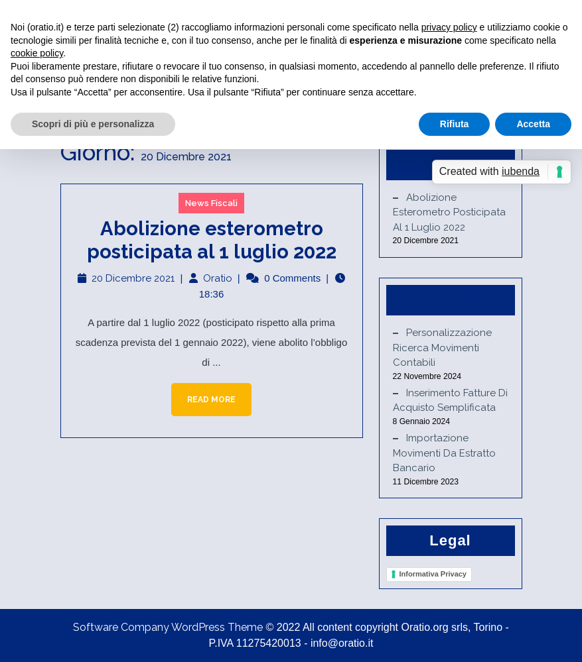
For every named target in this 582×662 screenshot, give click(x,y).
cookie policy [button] (37, 53)
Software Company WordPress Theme (168, 627)
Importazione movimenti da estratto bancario (444, 453)
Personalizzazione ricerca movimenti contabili (442, 347)
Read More (203, 393)
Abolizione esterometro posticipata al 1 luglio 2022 (211, 240)
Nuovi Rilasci (450, 300)
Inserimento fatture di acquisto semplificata (450, 400)
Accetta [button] (533, 124)
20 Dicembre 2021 (133, 278)
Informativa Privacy (433, 574)
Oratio (217, 278)
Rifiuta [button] (454, 124)
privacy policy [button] (449, 27)
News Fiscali (211, 203)
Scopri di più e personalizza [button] (93, 124)
